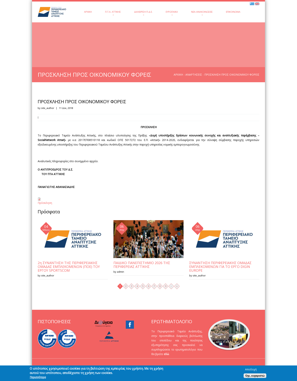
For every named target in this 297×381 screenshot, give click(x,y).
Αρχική (88, 11)
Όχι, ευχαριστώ (255, 376)
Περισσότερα (38, 377)
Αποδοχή (251, 370)
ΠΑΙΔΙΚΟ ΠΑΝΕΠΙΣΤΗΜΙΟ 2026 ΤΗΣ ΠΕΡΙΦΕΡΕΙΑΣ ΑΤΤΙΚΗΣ (141, 265)
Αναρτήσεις (193, 74)
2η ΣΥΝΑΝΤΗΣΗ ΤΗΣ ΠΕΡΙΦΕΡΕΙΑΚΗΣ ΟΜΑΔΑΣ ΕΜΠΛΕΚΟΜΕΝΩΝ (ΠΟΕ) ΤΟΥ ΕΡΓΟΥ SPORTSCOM (69, 267)
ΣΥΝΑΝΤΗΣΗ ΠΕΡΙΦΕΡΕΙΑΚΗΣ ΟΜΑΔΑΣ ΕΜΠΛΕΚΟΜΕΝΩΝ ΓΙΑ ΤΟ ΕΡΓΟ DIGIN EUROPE (220, 267)
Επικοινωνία (233, 11)
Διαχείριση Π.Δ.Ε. (143, 13)
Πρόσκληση (45, 203)
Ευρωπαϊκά (172, 13)
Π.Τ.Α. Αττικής (113, 13)
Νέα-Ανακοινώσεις (202, 13)
